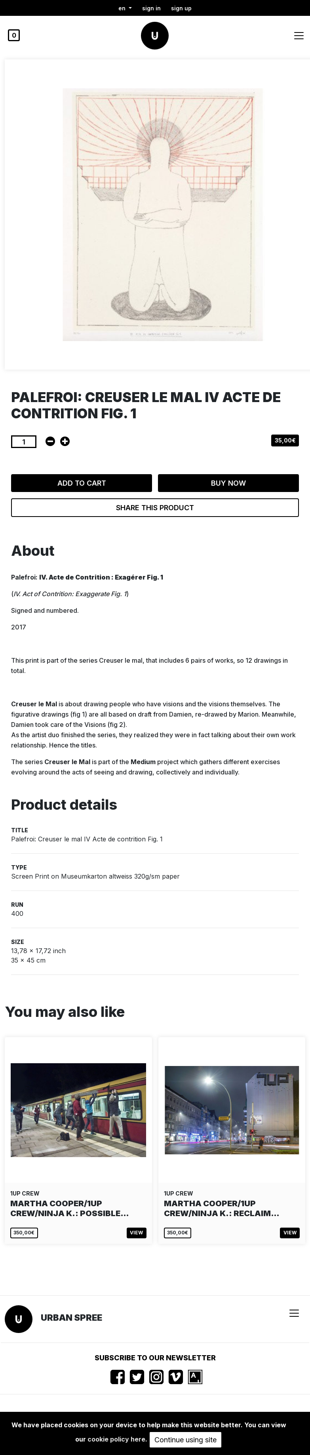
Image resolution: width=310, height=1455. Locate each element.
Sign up (181, 8)
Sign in (151, 8)
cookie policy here (116, 1439)
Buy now (228, 483)
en (122, 8)
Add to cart (81, 483)
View (136, 1233)
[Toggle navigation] (299, 36)
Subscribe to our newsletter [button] (155, 1358)
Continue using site (185, 1440)
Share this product (155, 507)
